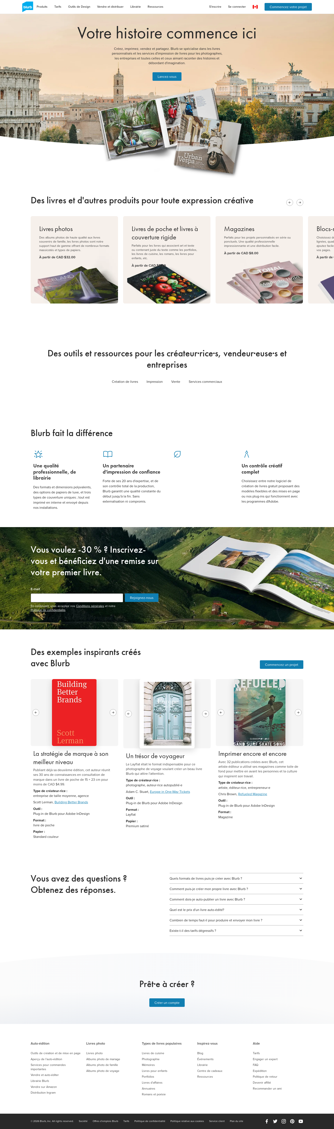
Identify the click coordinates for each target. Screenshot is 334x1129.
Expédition (260, 1071)
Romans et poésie (154, 1094)
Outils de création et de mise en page (56, 1053)
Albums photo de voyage (102, 1071)
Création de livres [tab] (125, 381)
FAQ (255, 1065)
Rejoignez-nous (141, 597)
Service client (217, 1121)
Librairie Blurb (40, 1081)
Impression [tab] (155, 381)
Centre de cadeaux (209, 1071)
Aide (256, 1043)
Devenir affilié (262, 1083)
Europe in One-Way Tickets (170, 791)
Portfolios (148, 1077)
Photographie (151, 1059)
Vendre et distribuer (110, 6)
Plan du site (236, 1121)
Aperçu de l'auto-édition (46, 1059)
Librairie (135, 6)
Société (83, 1121)
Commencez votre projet (288, 6)
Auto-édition (40, 1043)
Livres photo (95, 1043)
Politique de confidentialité (48, 610)
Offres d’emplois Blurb (105, 1121)
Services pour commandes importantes (48, 1067)
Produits (42, 6)
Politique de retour (265, 1077)
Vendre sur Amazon (44, 1087)
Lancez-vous (167, 76)
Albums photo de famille (102, 1065)
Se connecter (237, 6)
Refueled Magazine (252, 794)
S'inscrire (215, 6)
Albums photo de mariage (103, 1059)
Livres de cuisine (153, 1053)
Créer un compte (167, 1002)
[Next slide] (300, 202)
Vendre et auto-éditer (45, 1075)
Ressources (155, 6)
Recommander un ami (267, 1089)
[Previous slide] (289, 202)
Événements (205, 1059)
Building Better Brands (71, 802)
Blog (200, 1053)
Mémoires (148, 1065)
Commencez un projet (281, 664)
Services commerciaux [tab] (205, 381)
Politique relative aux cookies (187, 1121)
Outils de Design (79, 6)
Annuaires (148, 1089)
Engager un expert (265, 1059)
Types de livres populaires (162, 1043)
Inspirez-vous (207, 1043)
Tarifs (57, 6)
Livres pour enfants (154, 1071)
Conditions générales (90, 606)
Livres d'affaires (152, 1083)
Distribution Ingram (43, 1093)
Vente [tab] (175, 381)
